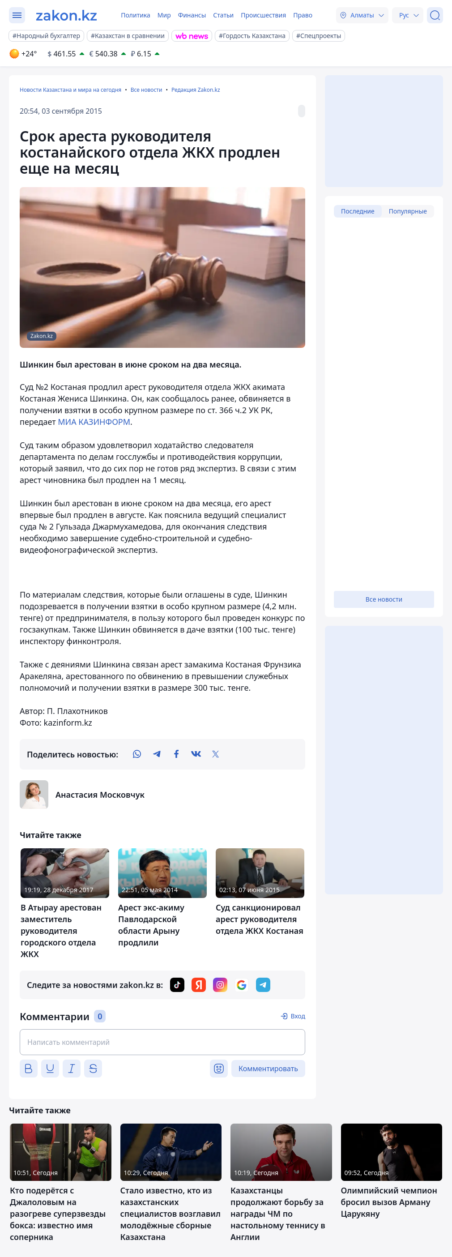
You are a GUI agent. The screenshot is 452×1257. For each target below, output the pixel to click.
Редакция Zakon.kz (195, 90)
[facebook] (176, 754)
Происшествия (263, 15)
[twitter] (216, 754)
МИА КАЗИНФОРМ (94, 421)
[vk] (196, 754)
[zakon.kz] (66, 15)
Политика (135, 15)
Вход (297, 1016)
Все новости (146, 90)
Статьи (223, 15)
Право (302, 15)
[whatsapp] (137, 754)
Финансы (192, 15)
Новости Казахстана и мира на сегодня (70, 90)
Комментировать (268, 1068)
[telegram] (157, 754)
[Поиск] (435, 15)
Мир (164, 15)
